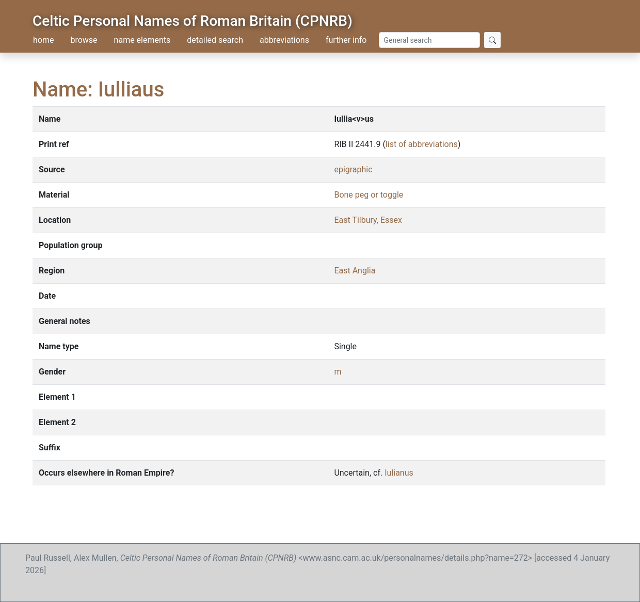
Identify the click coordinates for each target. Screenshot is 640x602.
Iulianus (399, 473)
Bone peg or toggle (368, 195)
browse (83, 40)
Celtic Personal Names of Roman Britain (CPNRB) (193, 20)
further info (346, 40)
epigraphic (353, 169)
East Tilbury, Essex (368, 220)
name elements (142, 40)
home (43, 40)
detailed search (215, 40)
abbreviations (284, 40)
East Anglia (354, 270)
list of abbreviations (422, 144)
